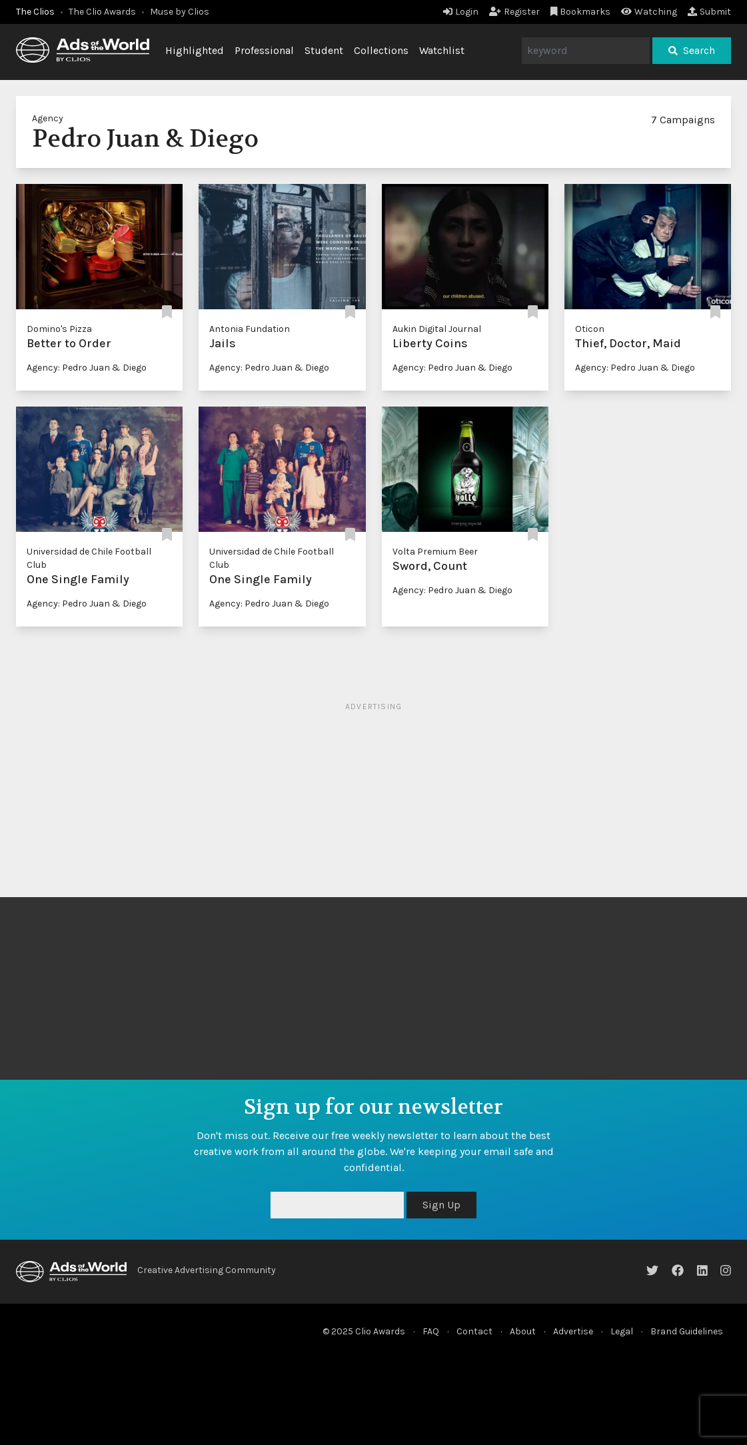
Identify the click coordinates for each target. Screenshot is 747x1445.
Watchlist (441, 50)
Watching (649, 11)
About (523, 1331)
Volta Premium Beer (435, 551)
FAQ (430, 1331)
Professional (264, 50)
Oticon (589, 329)
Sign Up (441, 1204)
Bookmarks (580, 11)
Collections (381, 50)
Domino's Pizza (59, 329)
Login (460, 11)
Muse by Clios (179, 11)
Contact (474, 1331)
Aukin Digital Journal (436, 329)
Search (691, 50)
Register (514, 11)
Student (324, 50)
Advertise (573, 1331)
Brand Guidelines (686, 1331)
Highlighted (194, 50)
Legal (621, 1331)
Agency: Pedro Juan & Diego (87, 367)
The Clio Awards (102, 11)
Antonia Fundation (249, 329)
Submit (709, 11)
